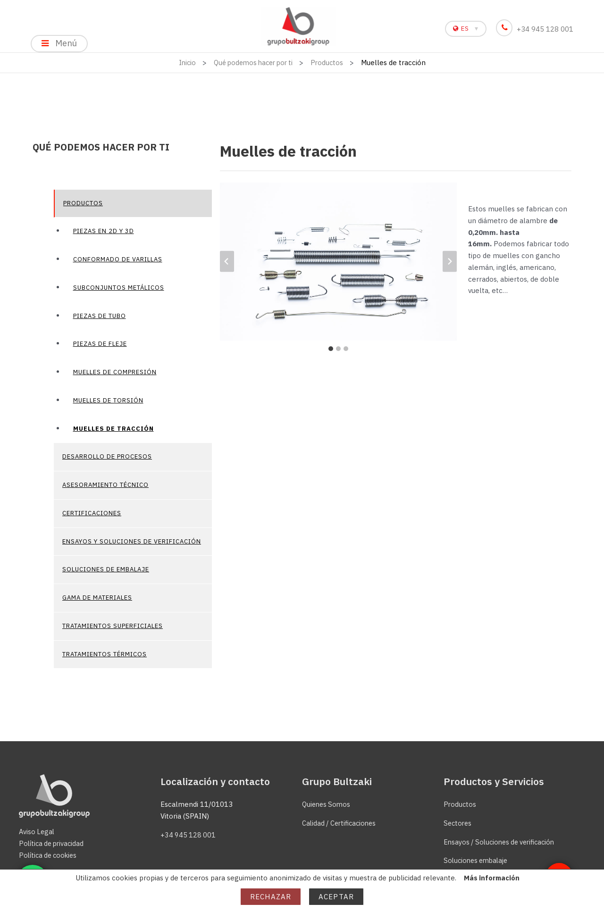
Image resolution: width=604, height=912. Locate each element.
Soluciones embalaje (478, 860)
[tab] (330, 352)
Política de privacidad (53, 843)
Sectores (458, 823)
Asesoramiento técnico (105, 489)
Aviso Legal (37, 832)
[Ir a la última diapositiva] (227, 265)
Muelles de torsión (108, 404)
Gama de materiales (97, 602)
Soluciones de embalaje (105, 573)
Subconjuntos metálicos (118, 291)
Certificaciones (91, 517)
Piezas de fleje (100, 348)
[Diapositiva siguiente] (450, 265)
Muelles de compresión (115, 376)
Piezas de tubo (99, 320)
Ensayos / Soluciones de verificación (503, 841)
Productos (83, 207)
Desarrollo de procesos (107, 461)
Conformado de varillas (117, 263)
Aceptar (336, 896)
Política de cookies (50, 855)
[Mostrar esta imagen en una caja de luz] (338, 266)
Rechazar (270, 896)
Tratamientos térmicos (104, 658)
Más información (491, 877)
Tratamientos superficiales (112, 630)
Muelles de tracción (113, 432)
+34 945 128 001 (536, 29)
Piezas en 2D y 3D (103, 235)
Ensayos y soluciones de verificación (131, 545)
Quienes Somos (327, 804)
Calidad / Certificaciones (341, 823)
